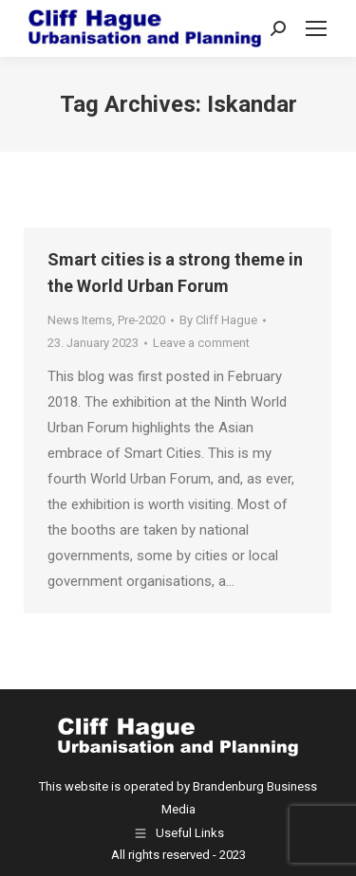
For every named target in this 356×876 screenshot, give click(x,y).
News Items (79, 320)
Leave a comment (201, 343)
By (218, 320)
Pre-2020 (141, 320)
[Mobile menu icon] (316, 28)
